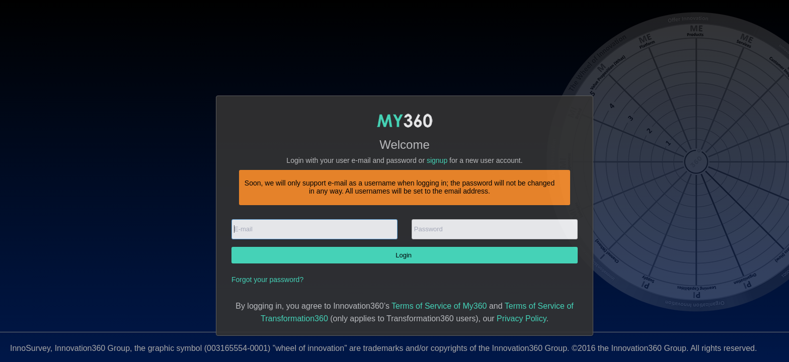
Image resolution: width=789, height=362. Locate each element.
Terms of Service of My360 (439, 306)
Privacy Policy (521, 318)
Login (404, 255)
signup (437, 160)
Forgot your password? (267, 280)
